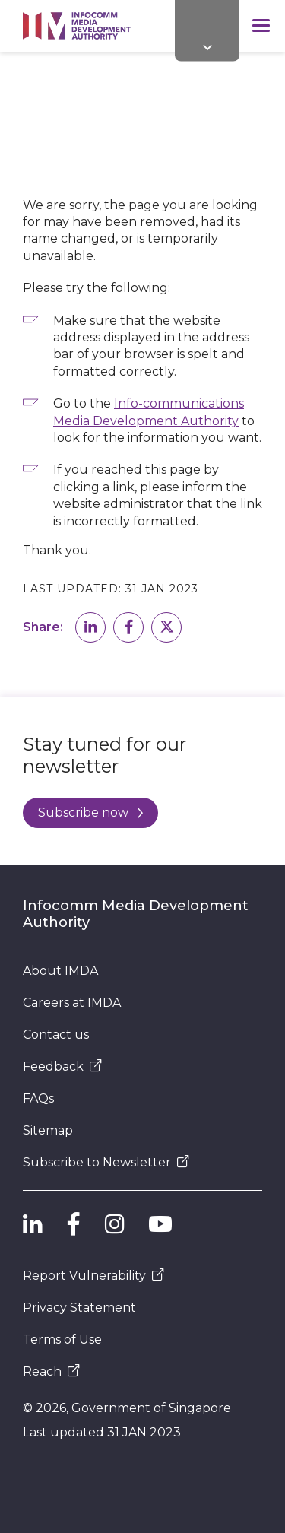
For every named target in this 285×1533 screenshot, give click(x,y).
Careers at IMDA (72, 1002)
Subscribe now (90, 812)
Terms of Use (62, 1339)
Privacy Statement (79, 1307)
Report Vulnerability (93, 1275)
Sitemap (48, 1130)
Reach (51, 1371)
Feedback (62, 1066)
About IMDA (60, 970)
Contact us (56, 1034)
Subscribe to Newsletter (106, 1162)
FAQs (38, 1098)
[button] (90, 627)
